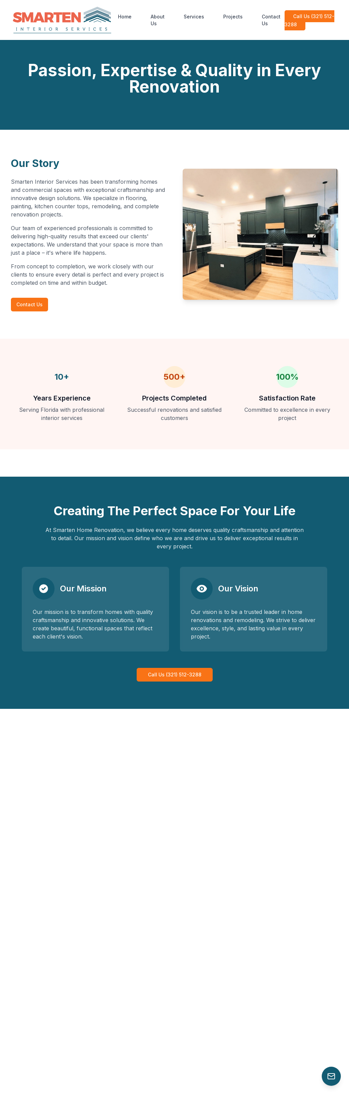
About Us (158, 20)
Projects (233, 16)
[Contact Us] (331, 1076)
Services (194, 16)
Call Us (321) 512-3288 (309, 20)
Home (125, 16)
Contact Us (271, 20)
